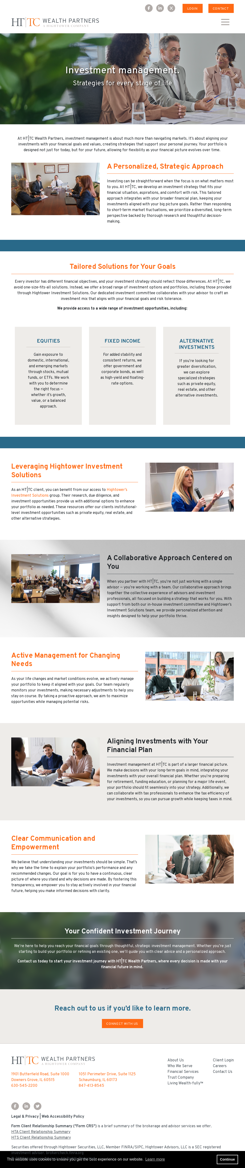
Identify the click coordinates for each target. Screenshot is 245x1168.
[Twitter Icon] (39, 1106)
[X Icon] (173, 8)
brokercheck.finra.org (65, 1153)
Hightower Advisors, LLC (166, 1147)
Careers (220, 1066)
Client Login (223, 1060)
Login (192, 9)
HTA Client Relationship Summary (40, 1132)
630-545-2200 (24, 1085)
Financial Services (183, 1072)
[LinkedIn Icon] (161, 8)
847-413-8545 (91, 1085)
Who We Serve (179, 1066)
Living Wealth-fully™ (185, 1083)
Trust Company (180, 1077)
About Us (175, 1060)
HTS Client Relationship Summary (41, 1137)
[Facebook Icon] (150, 8)
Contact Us (222, 1072)
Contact (221, 9)
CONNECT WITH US (122, 1024)
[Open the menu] (225, 22)
